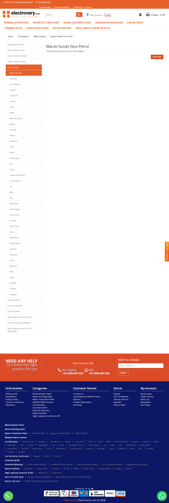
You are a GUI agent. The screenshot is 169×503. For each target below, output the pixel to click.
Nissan (156, 442)
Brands (117, 394)
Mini (132, 448)
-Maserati (12, 266)
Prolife (66, 469)
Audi (100, 442)
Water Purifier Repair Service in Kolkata (41, 481)
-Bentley (11, 283)
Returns (76, 399)
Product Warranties (82, 402)
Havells (118, 469)
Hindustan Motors (76, 445)
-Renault (11, 130)
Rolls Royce (37, 448)
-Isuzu (10, 232)
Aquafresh (28, 469)
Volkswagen (43, 445)
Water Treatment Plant (77, 22)
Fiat (53, 445)
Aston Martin (75, 448)
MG (120, 445)
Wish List (145, 399)
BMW (108, 442)
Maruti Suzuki (39, 36)
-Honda (11, 90)
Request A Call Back (167, 251)
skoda (30, 445)
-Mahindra (12, 141)
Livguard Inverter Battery (137, 464)
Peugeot (21, 452)
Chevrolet (79, 442)
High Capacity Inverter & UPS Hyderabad (20, 329)
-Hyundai (12, 79)
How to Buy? (120, 405)
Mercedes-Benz (121, 442)
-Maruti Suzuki (14, 73)
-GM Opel (12, 255)
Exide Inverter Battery (36, 464)
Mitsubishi (131, 445)
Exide (47, 456)
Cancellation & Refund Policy (86, 396)
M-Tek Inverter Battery (112, 464)
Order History (147, 396)
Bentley (150, 448)
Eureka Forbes (104, 469)
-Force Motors (14, 181)
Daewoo (89, 448)
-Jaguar (11, 124)
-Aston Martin (14, 243)
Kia (105, 445)
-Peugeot (12, 294)
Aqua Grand (42, 469)
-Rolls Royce (13, 226)
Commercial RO (13, 28)
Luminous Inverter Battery (62, 464)
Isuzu (49, 448)
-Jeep (10, 192)
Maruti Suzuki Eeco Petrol (61, 36)
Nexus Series (88, 469)
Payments (10, 405)
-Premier (11, 289)
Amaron (37, 456)
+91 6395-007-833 (42, 2)
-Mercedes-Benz (15, 118)
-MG (10, 198)
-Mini (10, 272)
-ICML (10, 277)
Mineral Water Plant (16, 22)
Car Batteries (135, 22)
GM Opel (101, 448)
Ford (22, 445)
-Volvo (10, 169)
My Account (146, 394)
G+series (55, 469)
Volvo (61, 445)
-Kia (9, 186)
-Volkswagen (13, 158)
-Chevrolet (12, 96)
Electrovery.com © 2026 (92, 500)
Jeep (113, 445)
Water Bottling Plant (46, 22)
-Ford (10, 147)
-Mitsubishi (12, 203)
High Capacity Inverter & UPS (93, 28)
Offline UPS (43, 473)
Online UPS (57, 473)
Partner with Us (121, 399)
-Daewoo (12, 249)
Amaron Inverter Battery (87, 464)
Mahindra (11, 445)
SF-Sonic (57, 456)
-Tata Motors (13, 84)
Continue (157, 57)
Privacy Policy (12, 399)
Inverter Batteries (37, 28)
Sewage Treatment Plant (60, 433)
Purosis (128, 469)
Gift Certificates (121, 396)
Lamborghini (145, 445)
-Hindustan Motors (16, 175)
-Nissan (11, 135)
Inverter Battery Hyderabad (19, 323)
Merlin (76, 469)
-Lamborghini (13, 209)
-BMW (10, 113)
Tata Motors (55, 442)
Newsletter (146, 402)
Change (107, 15)
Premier (10, 452)
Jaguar (135, 442)
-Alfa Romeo (13, 238)
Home (10, 36)
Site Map (77, 405)
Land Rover (12, 448)
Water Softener (81, 433)
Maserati (122, 448)
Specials (117, 402)
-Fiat (10, 164)
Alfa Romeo (61, 448)
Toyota (90, 442)
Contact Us (78, 394)
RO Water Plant (38, 433)
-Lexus (11, 260)
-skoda (11, 152)
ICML (140, 448)
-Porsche (11, 221)
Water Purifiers (62, 28)
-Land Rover (13, 215)
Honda (67, 442)
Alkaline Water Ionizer (109, 22)
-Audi (10, 107)
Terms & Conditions (15, 402)
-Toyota (11, 101)
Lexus (111, 448)
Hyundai (41, 442)
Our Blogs (145, 405)
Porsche (24, 448)
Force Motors (94, 445)
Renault (145, 442)
